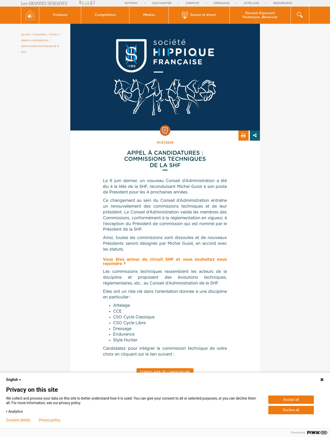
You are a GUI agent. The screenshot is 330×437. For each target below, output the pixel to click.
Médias (149, 15)
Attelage (251, 3)
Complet (193, 3)
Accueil (25, 34)
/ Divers (53, 34)
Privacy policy (49, 420)
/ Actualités (39, 34)
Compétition (105, 15)
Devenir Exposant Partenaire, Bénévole (260, 15)
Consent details (18, 420)
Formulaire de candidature (165, 372)
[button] (60, 15)
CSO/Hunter (161, 3)
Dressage (222, 3)
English (14, 380)
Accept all (291, 400)
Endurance (282, 3)
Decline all (291, 410)
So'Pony (131, 3)
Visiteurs (60, 15)
